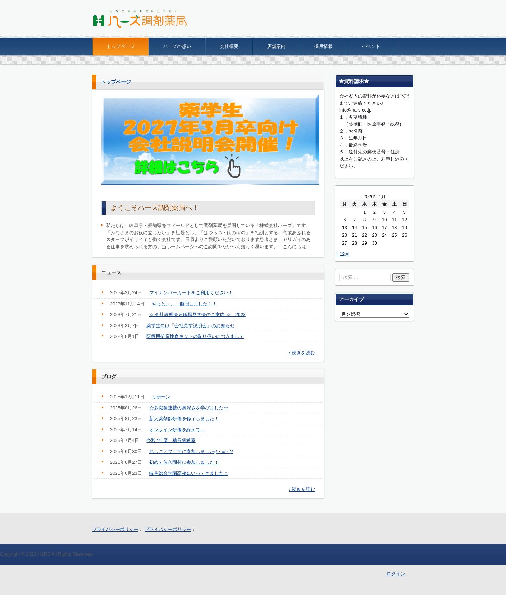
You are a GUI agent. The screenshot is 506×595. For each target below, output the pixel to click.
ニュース (111, 272)
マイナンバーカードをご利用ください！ (191, 292)
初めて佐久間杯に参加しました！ (184, 462)
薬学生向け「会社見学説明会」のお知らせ (190, 325)
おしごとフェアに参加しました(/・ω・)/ (191, 451)
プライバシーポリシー (115, 529)
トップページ (121, 46)
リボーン (161, 396)
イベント (370, 46)
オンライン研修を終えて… (177, 429)
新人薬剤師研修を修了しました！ (184, 418)
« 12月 (342, 254)
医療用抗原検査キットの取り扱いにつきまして (195, 336)
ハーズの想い (177, 46)
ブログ (108, 376)
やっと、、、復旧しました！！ (184, 303)
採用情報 (323, 46)
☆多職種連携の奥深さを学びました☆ (188, 407)
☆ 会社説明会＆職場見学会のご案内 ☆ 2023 (197, 314)
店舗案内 (276, 46)
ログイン (395, 573)
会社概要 (229, 46)
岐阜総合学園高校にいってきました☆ (188, 473)
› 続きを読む (302, 352)
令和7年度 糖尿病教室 (170, 440)
